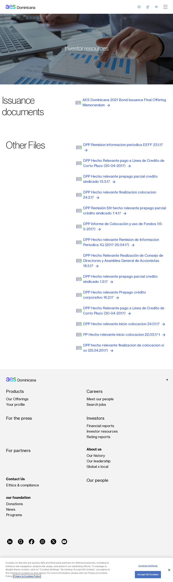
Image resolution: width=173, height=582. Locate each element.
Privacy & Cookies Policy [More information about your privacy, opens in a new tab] (26, 576)
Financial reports (100, 426)
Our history (96, 455)
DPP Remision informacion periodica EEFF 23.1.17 (123, 147)
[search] (156, 7)
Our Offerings (17, 399)
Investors (95, 418)
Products (15, 391)
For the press (19, 418)
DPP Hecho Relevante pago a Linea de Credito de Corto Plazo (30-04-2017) (123, 163)
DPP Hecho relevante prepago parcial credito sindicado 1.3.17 (120, 279)
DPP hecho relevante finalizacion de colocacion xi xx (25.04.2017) (123, 347)
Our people (97, 480)
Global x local (97, 466)
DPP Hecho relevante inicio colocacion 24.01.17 (124, 324)
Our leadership (99, 461)
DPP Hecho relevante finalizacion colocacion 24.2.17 (119, 194)
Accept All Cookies (147, 574)
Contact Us (15, 479)
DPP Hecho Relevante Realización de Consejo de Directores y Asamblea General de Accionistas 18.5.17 (123, 260)
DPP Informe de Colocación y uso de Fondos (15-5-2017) (123, 226)
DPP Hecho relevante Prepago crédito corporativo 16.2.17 (114, 295)
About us (94, 449)
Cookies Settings (147, 565)
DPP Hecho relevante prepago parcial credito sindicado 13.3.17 (120, 179)
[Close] (169, 570)
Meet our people (100, 399)
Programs (14, 515)
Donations (14, 504)
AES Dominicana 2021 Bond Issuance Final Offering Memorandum (124, 102)
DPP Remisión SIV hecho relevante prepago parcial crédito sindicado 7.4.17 (124, 210)
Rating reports (98, 437)
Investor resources (102, 431)
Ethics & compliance (22, 485)
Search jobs (96, 404)
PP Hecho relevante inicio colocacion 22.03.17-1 (124, 334)
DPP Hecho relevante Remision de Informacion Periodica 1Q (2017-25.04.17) (121, 242)
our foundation (18, 497)
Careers (94, 391)
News (10, 509)
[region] (86, 570)
